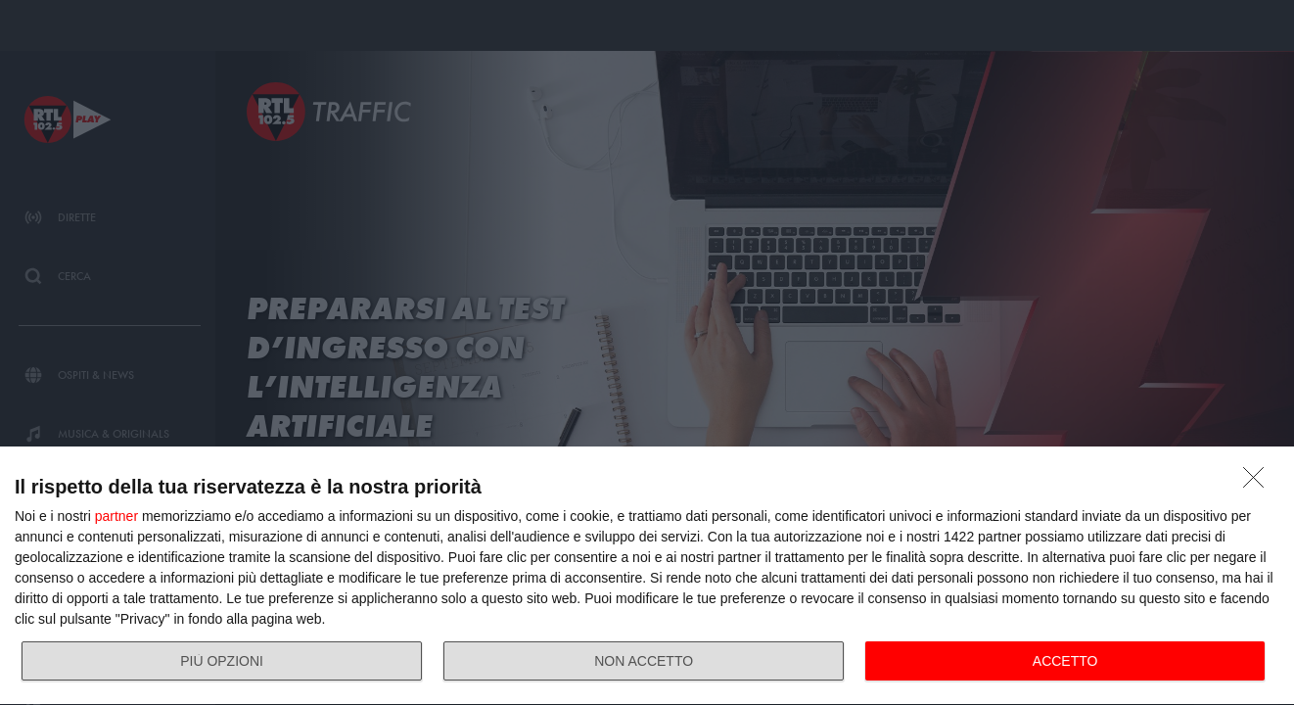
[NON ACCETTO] (1258, 482)
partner (116, 516)
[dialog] (647, 576)
